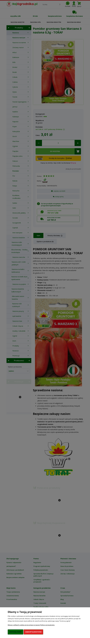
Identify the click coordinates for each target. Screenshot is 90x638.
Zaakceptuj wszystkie (33, 632)
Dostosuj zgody (15, 632)
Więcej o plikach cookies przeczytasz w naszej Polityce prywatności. (31, 625)
